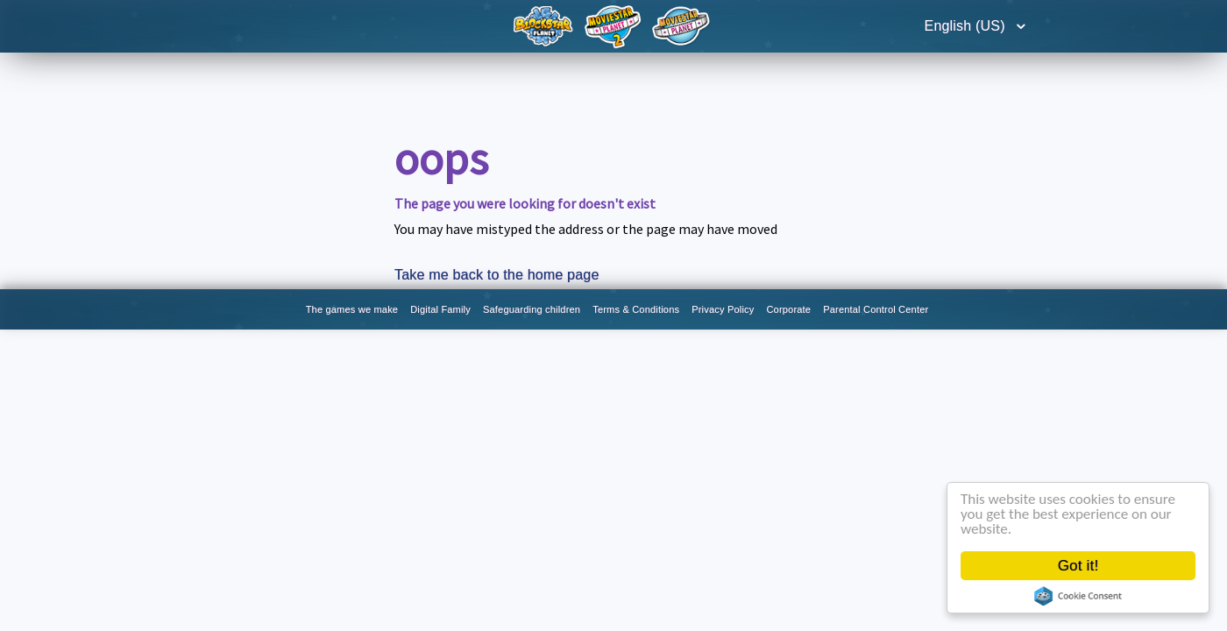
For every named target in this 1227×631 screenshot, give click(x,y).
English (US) (967, 25)
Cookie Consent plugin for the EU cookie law (1078, 596)
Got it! (1078, 565)
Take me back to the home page (496, 274)
